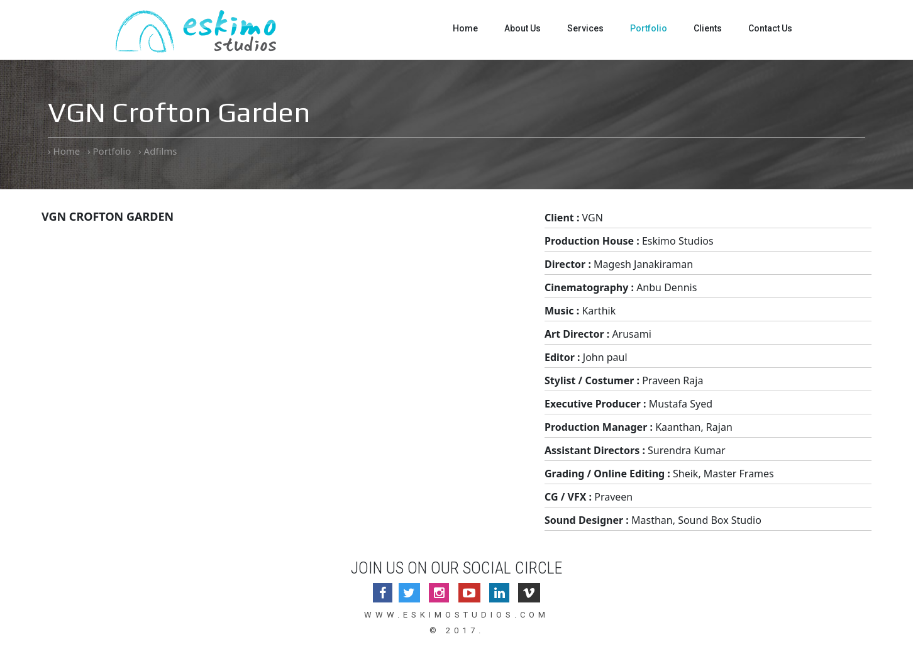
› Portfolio (109, 151)
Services (585, 28)
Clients (708, 28)
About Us (522, 28)
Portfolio (648, 28)
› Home (64, 151)
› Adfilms (157, 151)
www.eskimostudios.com (456, 614)
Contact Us (770, 28)
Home (465, 28)
